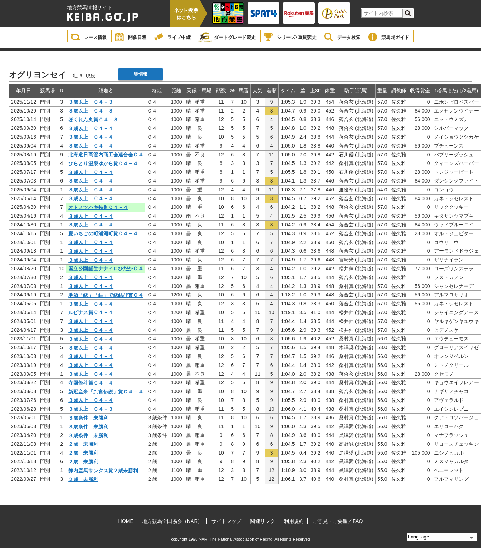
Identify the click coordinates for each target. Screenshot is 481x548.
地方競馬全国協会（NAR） (172, 521)
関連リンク (262, 521)
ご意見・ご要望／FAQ (338, 521)
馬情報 (140, 74)
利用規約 (294, 521)
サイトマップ (226, 521)
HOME (125, 521)
